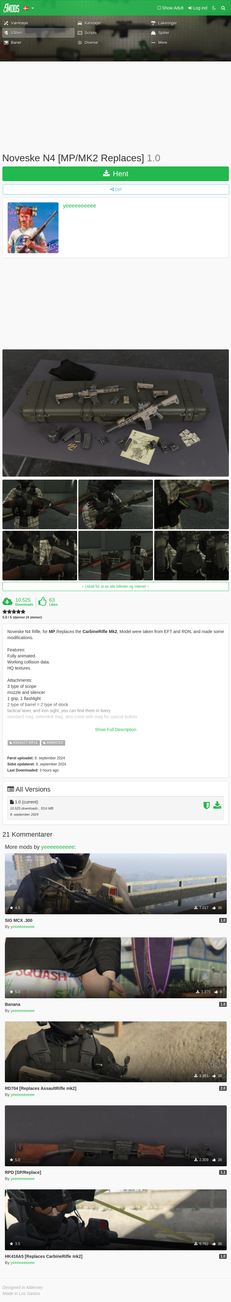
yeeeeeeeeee (79, 206)
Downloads (24, 604)
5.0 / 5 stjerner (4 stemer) (22, 617)
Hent (115, 174)
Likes (53, 604)
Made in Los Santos (21, 1293)
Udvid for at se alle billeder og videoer (116, 586)
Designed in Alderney (22, 1287)
